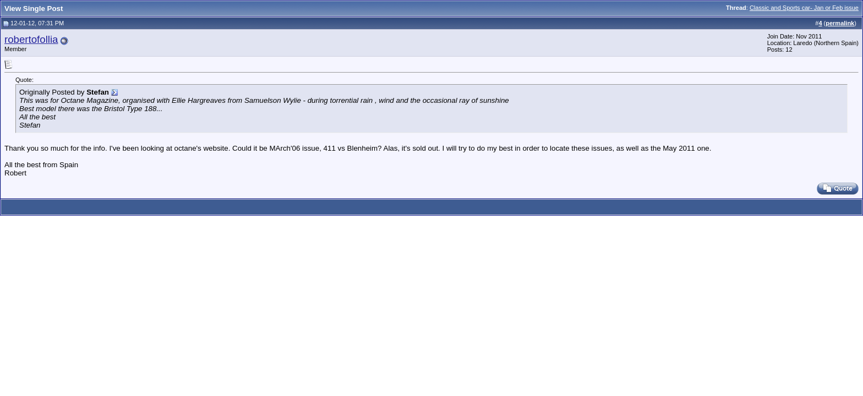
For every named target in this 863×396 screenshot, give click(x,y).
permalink (840, 23)
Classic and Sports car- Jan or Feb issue (804, 7)
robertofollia (31, 39)
